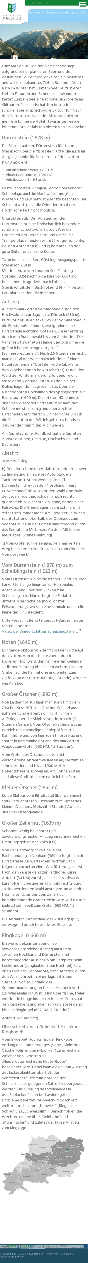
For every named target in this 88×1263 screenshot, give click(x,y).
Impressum (52, 1254)
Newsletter (6, 1257)
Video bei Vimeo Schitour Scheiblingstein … (40, 632)
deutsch (36, 3)
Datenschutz (67, 1254)
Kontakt (21, 1257)
